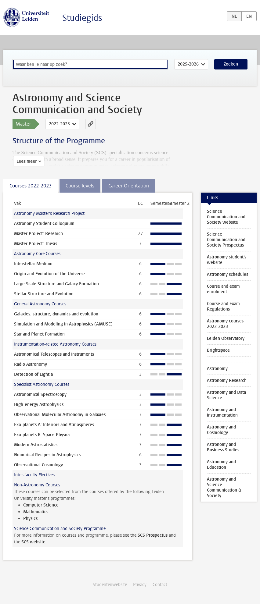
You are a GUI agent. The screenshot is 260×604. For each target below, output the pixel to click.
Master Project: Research (38, 233)
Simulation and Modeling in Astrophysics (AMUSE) (63, 324)
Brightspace (218, 350)
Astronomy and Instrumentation (222, 412)
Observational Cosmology (38, 465)
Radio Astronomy (30, 364)
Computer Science (41, 505)
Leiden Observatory (225, 338)
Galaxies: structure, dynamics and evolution (56, 314)
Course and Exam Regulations (223, 306)
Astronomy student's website (226, 259)
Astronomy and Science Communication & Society (224, 487)
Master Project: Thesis (35, 244)
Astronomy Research (227, 380)
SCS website (33, 542)
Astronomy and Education (221, 464)
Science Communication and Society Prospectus (226, 239)
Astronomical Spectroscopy (40, 394)
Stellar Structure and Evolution (44, 294)
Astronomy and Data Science (226, 395)
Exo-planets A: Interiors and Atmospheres (54, 425)
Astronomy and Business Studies (223, 447)
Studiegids (82, 17)
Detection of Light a (33, 374)
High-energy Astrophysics (38, 404)
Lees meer (26, 161)
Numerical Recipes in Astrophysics (47, 455)
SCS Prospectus (153, 535)
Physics (30, 518)
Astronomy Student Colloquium (44, 223)
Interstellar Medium (33, 264)
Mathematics (35, 512)
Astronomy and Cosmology (221, 429)
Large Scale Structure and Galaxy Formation (56, 284)
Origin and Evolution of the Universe (49, 274)
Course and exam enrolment (223, 289)
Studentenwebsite (110, 585)
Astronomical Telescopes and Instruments (54, 354)
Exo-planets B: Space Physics (42, 435)
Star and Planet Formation (39, 334)
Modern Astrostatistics (35, 445)
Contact (160, 585)
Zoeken (231, 64)
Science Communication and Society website (226, 216)
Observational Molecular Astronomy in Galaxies (60, 414)
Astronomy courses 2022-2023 (225, 323)
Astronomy (217, 368)
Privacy (139, 585)
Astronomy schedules (227, 274)
